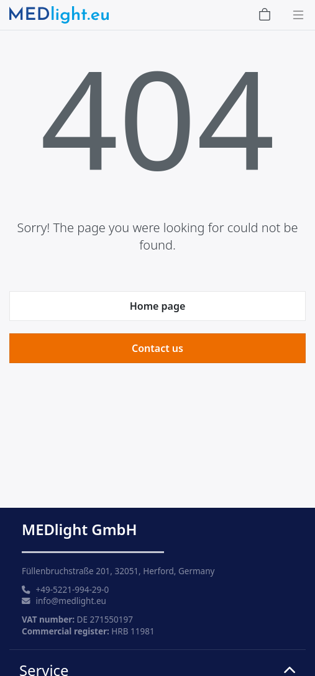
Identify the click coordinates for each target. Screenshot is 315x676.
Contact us (157, 348)
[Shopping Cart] (264, 15)
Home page (158, 306)
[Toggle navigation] (294, 15)
